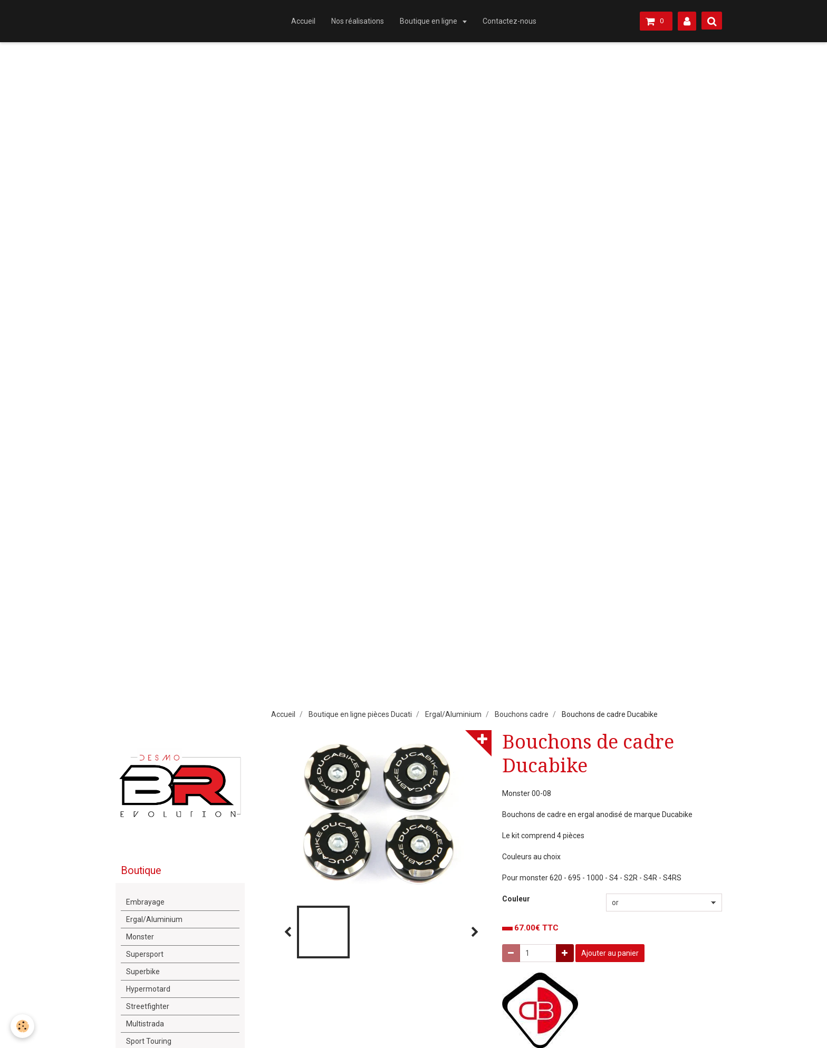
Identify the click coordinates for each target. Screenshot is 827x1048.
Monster (140, 937)
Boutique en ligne (429, 21)
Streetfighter (147, 1006)
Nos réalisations (357, 21)
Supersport (145, 954)
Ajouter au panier (610, 953)
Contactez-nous (509, 21)
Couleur (516, 899)
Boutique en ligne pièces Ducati (360, 714)
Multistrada (145, 1024)
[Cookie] (22, 1026)
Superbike (143, 971)
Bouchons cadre (522, 714)
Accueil (303, 21)
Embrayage (145, 902)
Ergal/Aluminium (453, 714)
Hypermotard (148, 989)
